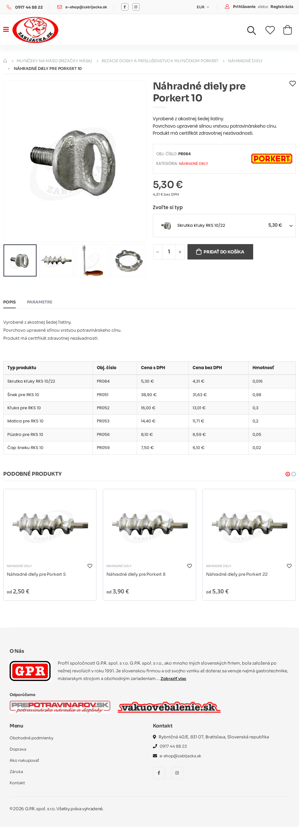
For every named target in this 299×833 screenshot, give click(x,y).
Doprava (18, 755)
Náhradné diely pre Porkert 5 (39, 580)
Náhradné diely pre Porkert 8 (138, 580)
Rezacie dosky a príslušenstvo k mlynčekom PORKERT (160, 60)
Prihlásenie (244, 6)
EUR (200, 6)
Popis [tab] (10, 302)
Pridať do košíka (227, 252)
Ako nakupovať (25, 766)
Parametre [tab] (41, 302)
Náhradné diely (245, 60)
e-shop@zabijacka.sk (87, 7)
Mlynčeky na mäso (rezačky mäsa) (54, 60)
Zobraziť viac (174, 684)
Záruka (16, 777)
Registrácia (281, 6)
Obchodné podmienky (33, 744)
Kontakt (18, 789)
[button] (255, 32)
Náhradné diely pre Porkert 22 (239, 580)
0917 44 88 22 (29, 7)
